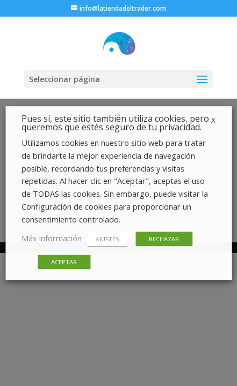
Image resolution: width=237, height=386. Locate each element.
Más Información (51, 238)
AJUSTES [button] (107, 239)
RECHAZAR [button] (164, 239)
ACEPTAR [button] (64, 262)
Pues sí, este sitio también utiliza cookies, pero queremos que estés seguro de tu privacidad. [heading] (115, 123)
